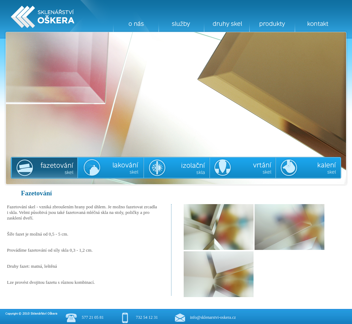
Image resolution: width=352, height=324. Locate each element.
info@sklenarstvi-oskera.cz (213, 317)
